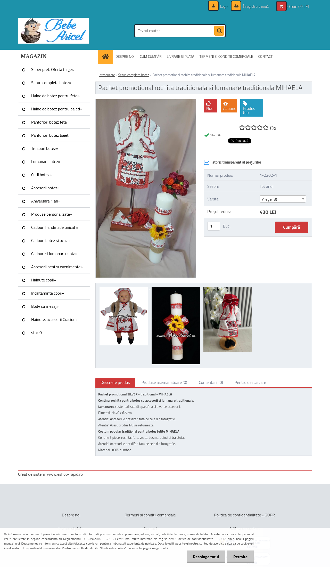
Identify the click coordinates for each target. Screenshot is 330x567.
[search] (219, 31)
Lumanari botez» (45, 161)
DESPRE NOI (125, 56)
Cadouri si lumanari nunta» (54, 253)
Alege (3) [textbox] (269, 199)
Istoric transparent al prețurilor (232, 162)
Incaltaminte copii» (47, 293)
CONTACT (265, 56)
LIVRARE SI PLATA (180, 56)
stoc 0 (36, 332)
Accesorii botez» (45, 188)
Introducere (107, 74)
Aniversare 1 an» (45, 201)
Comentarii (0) (211, 382)
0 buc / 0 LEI (298, 6)
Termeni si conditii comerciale (150, 515)
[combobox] (283, 198)
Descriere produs (115, 382)
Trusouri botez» (44, 148)
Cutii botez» (41, 175)
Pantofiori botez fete (49, 122)
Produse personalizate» (51, 214)
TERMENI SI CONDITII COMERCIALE (226, 56)
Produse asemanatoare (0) (164, 382)
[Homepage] (107, 56)
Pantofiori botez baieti (50, 135)
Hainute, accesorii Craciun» (54, 319)
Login (224, 6)
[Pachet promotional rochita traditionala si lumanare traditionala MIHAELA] (146, 101)
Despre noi (71, 515)
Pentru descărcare (250, 382)
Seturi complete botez (133, 74)
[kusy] (213, 226)
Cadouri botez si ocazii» (51, 240)
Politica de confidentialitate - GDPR (244, 515)
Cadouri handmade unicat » (54, 227)
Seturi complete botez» (51, 82)
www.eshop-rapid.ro (65, 474)
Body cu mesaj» (45, 306)
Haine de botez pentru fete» (55, 96)
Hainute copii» (43, 280)
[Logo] (53, 31)
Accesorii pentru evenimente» (56, 267)
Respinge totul (205, 557)
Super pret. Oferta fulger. (52, 69)
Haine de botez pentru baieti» (56, 109)
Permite (240, 557)
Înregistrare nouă (255, 6)
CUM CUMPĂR (151, 56)
